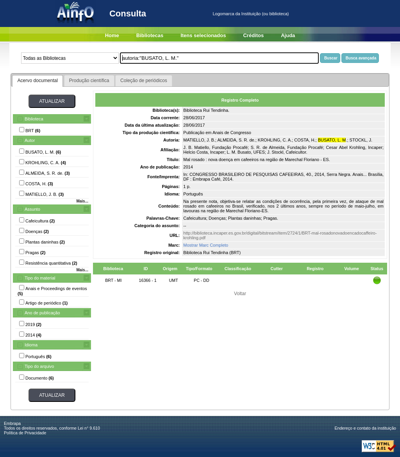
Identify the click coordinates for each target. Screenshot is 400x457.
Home (112, 35)
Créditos (253, 35)
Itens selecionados (203, 35)
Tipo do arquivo (39, 366)
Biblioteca (34, 118)
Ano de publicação (42, 312)
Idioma (31, 344)
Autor (30, 140)
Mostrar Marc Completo (205, 245)
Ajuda (288, 35)
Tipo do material (40, 278)
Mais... (82, 201)
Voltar (240, 293)
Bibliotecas (149, 35)
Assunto (32, 209)
